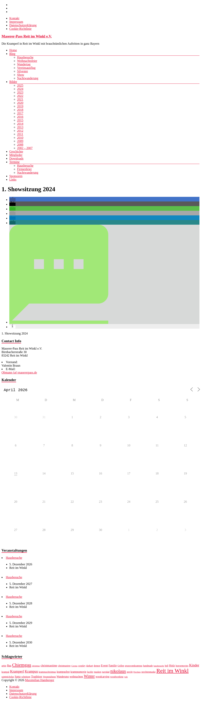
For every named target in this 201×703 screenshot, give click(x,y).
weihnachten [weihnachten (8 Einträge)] (76, 677)
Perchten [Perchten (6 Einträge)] (137, 673)
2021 (20, 99)
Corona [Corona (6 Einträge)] (74, 666)
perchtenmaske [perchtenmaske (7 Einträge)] (148, 672)
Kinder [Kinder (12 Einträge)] (194, 666)
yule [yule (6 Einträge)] (126, 678)
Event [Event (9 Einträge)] (104, 666)
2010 (20, 137)
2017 (20, 113)
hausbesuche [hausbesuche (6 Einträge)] (159, 666)
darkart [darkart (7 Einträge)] (89, 666)
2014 (20, 123)
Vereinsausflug (26, 67)
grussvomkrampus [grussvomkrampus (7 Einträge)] (133, 666)
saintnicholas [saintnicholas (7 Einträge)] (8, 677)
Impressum (16, 21)
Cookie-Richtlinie (20, 28)
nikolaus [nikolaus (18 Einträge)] (118, 671)
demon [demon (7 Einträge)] (97, 666)
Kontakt (14, 18)
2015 (20, 120)
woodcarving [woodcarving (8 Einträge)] (102, 677)
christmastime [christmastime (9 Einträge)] (49, 666)
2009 (20, 141)
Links (12, 179)
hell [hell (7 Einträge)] (166, 666)
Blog (12, 53)
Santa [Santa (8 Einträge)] (18, 677)
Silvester (22, 71)
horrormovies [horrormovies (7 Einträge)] (182, 666)
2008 (20, 144)
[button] (12, 199)
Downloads (16, 158)
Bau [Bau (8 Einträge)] (9, 666)
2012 (20, 130)
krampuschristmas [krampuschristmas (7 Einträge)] (47, 672)
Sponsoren (16, 176)
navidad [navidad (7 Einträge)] (106, 672)
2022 (20, 95)
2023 (20, 92)
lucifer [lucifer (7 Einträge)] (90, 672)
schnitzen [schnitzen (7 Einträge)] (25, 677)
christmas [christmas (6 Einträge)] (36, 666)
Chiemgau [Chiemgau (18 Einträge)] (21, 665)
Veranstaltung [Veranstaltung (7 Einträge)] (49, 677)
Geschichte (16, 151)
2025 (20, 85)
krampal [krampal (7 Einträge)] (5, 672)
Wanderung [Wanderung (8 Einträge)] (62, 677)
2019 (20, 106)
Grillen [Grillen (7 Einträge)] (121, 666)
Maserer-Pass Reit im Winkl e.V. (27, 36)
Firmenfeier (24, 169)
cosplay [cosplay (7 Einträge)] (81, 666)
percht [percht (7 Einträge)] (130, 672)
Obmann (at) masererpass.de (19, 372)
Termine (14, 162)
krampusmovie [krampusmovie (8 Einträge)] (78, 672)
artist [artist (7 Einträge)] (4, 666)
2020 (20, 102)
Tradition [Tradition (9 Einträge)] (36, 677)
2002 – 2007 (25, 148)
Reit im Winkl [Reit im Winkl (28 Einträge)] (172, 671)
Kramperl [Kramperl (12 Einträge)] (17, 672)
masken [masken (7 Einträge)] (97, 672)
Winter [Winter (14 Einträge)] (89, 677)
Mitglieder (16, 155)
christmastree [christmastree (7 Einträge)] (64, 666)
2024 (20, 88)
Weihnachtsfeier (27, 60)
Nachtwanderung (27, 78)
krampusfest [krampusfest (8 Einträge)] (63, 672)
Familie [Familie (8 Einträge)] (113, 666)
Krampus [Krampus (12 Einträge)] (31, 672)
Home (13, 50)
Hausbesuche (25, 57)
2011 (20, 134)
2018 (20, 109)
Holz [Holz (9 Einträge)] (172, 666)
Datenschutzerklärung (22, 25)
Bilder (13, 81)
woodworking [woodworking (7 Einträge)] (116, 677)
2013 (20, 127)
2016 (20, 116)
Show (20, 74)
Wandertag (23, 64)
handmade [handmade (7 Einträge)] (148, 666)
